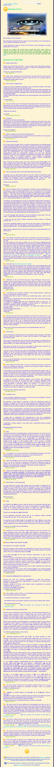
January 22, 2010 (8, 726)
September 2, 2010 (34, 255)
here (4, 55)
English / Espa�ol (12, 3)
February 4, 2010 (8, 716)
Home (5, 3)
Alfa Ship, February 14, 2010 (22, 264)
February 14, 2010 (46, 726)
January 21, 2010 (8, 606)
